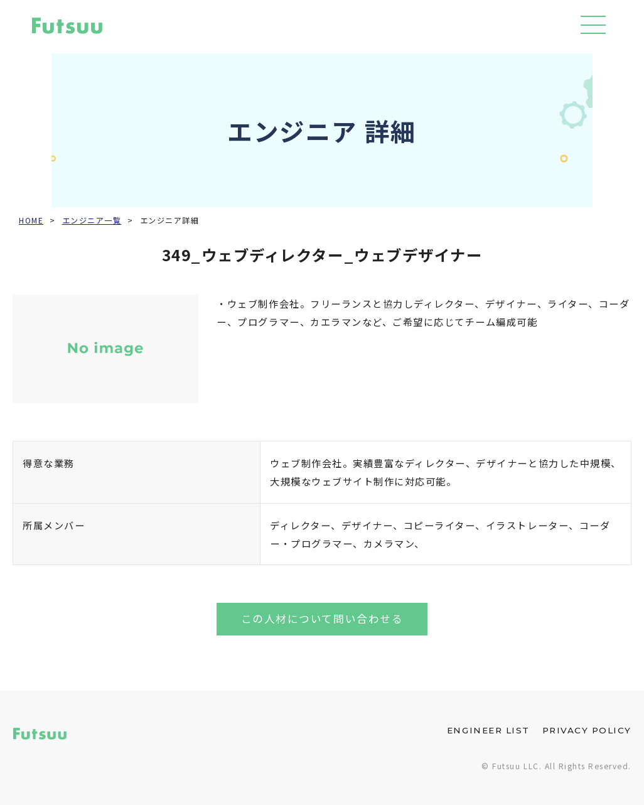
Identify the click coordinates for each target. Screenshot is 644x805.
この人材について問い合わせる (322, 618)
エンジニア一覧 (92, 220)
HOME (31, 220)
